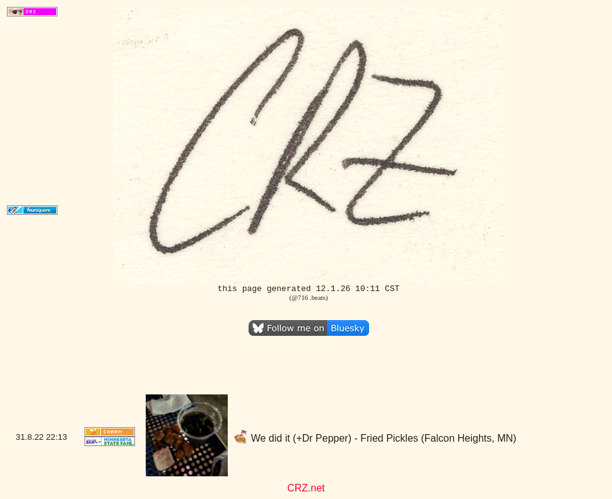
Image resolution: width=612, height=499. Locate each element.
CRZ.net (306, 488)
